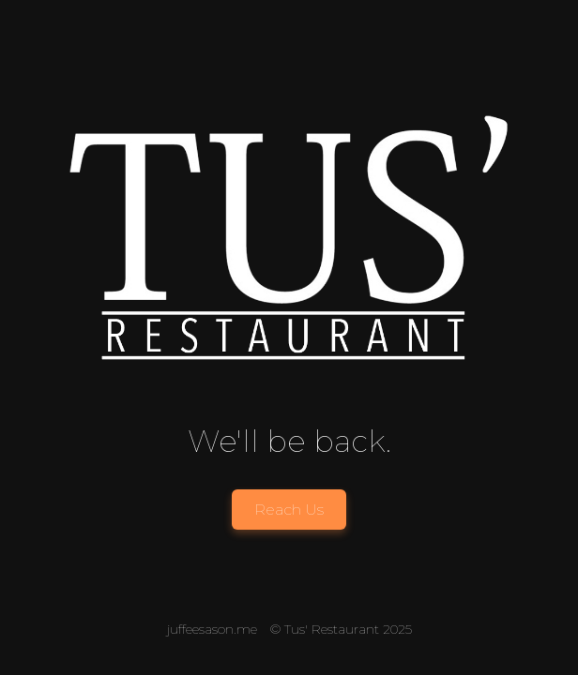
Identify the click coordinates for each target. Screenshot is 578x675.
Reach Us (289, 509)
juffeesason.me (212, 629)
